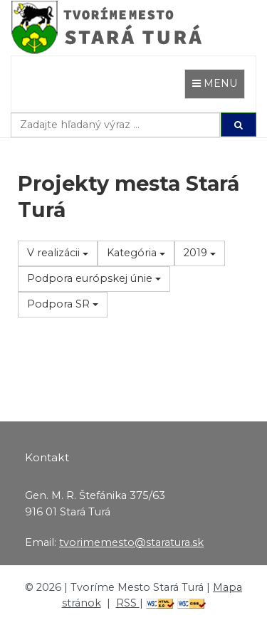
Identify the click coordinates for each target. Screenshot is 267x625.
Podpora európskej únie (94, 278)
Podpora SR (62, 304)
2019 (200, 252)
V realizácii (57, 252)
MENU (218, 82)
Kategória (136, 252)
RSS (128, 603)
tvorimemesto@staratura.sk (131, 542)
